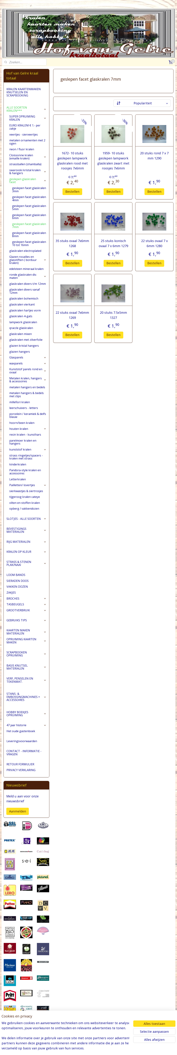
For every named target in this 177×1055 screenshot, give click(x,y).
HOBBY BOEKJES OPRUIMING (26, 713)
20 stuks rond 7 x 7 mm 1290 (154, 155)
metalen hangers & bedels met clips (26, 394)
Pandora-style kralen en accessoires (25, 471)
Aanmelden (17, 811)
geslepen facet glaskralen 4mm (29, 198)
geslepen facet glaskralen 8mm (29, 234)
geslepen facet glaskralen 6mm (29, 216)
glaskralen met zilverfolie (25, 340)
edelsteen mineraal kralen (26, 269)
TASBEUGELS (26, 604)
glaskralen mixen (20, 334)
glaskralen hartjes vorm (25, 310)
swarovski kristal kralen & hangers (27, 171)
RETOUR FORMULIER (20, 764)
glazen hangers (19, 352)
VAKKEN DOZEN (17, 587)
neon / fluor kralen (21, 149)
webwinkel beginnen (101, 1048)
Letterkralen (17, 479)
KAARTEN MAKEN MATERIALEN (26, 631)
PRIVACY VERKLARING (20, 770)
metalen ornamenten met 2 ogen (27, 141)
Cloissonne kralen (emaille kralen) (27, 156)
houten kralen (27, 429)
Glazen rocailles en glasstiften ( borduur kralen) (27, 260)
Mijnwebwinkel (132, 1048)
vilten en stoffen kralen (24, 503)
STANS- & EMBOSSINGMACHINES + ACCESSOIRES (26, 697)
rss (88, 1048)
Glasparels (27, 357)
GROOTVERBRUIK (26, 610)
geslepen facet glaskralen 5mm (29, 207)
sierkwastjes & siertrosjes (26, 491)
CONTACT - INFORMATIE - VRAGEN (23, 752)
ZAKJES (11, 592)
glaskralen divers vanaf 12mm (24, 291)
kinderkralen (17, 464)
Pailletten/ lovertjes (27, 485)
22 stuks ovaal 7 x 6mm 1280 (154, 243)
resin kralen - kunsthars (25, 434)
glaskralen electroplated (25, 251)
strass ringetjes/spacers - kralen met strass (26, 457)
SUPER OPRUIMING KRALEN (27, 118)
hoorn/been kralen (21, 423)
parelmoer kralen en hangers (22, 442)
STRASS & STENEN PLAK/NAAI (26, 563)
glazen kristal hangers (24, 346)
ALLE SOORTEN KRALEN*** (26, 109)
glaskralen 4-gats (20, 316)
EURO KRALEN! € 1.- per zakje (24, 126)
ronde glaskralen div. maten (27, 276)
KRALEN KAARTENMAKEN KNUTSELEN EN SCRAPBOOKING (23, 92)
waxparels (27, 363)
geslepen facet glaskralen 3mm (29, 189)
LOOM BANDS (15, 575)
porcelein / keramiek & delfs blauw (27, 415)
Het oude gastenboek (20, 731)
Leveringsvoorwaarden (21, 741)
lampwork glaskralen (23, 322)
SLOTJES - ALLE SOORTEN (26, 519)
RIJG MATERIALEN (26, 542)
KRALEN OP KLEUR (26, 552)
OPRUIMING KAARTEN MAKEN (26, 640)
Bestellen (72, 191)
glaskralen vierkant (22, 304)
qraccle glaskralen (21, 328)
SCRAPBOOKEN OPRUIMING (26, 653)
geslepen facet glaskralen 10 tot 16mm (29, 243)
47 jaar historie (26, 725)
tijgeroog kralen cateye (24, 497)
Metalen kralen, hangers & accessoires (27, 379)
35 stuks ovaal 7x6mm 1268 (72, 243)
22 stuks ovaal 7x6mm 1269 (72, 315)
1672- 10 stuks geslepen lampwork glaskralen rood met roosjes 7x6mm (72, 160)
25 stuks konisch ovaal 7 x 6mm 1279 (113, 243)
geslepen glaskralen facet (27, 180)
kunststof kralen (27, 449)
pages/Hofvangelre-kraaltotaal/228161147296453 (21, 1034)
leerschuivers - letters (23, 408)
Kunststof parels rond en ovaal (27, 370)
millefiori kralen (19, 402)
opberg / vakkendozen (24, 508)
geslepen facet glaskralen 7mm (29, 225)
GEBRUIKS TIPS (26, 620)
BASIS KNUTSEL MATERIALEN (26, 667)
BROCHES (26, 598)
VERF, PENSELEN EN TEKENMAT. (26, 680)
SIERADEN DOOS (17, 581)
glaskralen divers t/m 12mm (27, 284)
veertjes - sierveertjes (23, 134)
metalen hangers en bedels (27, 387)
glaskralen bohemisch (23, 298)
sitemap (80, 1048)
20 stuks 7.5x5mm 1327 (113, 315)
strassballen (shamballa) (25, 164)
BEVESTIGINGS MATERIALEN (26, 530)
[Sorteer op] (141, 103)
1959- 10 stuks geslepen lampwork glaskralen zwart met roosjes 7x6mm (113, 160)
